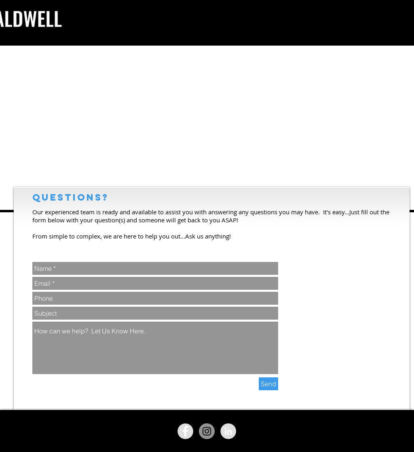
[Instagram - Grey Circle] (207, 431)
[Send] (268, 383)
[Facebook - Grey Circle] (185, 431)
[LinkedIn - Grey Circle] (228, 431)
